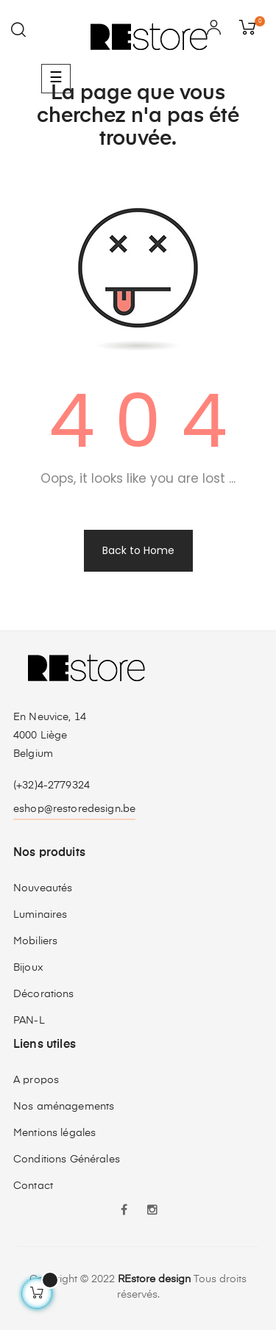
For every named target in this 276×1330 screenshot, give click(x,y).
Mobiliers (35, 941)
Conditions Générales (66, 1159)
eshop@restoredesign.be (74, 809)
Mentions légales (54, 1133)
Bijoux (28, 968)
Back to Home (138, 550)
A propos (36, 1080)
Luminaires (40, 915)
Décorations (43, 994)
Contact (33, 1186)
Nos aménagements (63, 1106)
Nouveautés (42, 888)
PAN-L (29, 1021)
